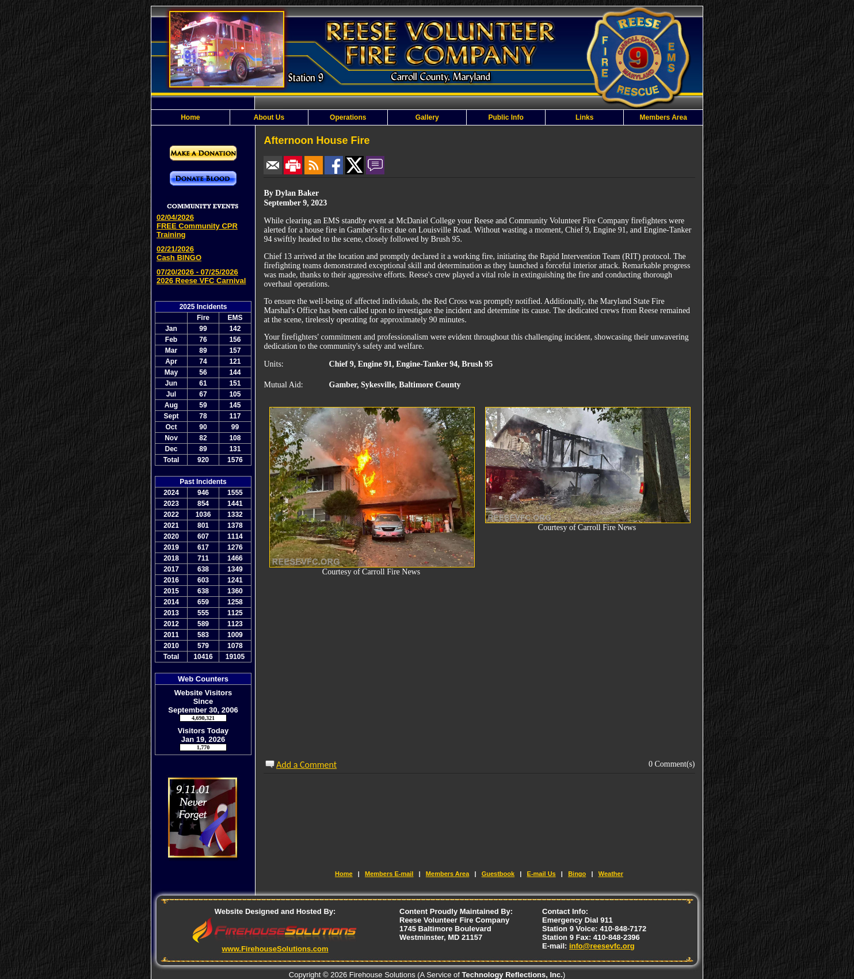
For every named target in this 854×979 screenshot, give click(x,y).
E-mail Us (541, 873)
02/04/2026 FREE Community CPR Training (197, 226)
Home (190, 117)
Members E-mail (389, 873)
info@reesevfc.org (602, 946)
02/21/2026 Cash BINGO (179, 253)
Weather (610, 873)
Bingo (577, 873)
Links (584, 117)
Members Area (663, 117)
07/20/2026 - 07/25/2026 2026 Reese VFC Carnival (201, 276)
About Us (269, 117)
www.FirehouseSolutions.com (275, 948)
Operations (348, 117)
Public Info (505, 117)
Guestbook (498, 873)
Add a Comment (306, 764)
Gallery (427, 117)
